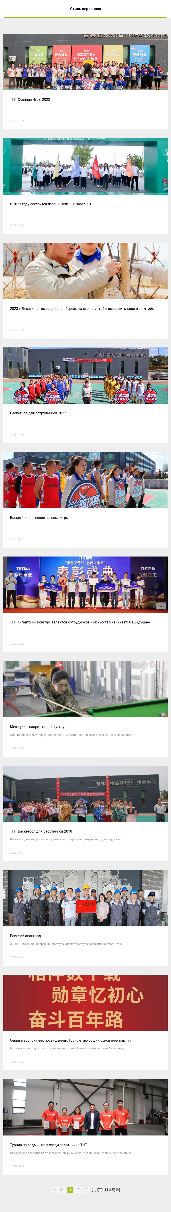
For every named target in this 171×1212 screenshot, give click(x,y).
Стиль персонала (85, 8)
